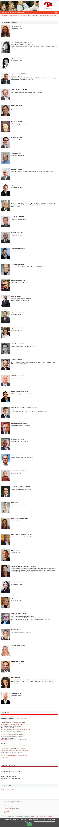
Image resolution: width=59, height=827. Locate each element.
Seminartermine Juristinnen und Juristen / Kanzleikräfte (14, 15)
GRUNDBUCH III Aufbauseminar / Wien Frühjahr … (14, 745)
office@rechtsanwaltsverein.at (13, 808)
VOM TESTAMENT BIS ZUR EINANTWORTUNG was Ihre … (16, 729)
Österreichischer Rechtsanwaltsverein (13, 12)
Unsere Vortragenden (33, 15)
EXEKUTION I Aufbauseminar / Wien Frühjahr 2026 (14, 739)
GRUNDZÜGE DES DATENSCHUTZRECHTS (12, 734)
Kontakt (32, 816)
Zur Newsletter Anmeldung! (8, 789)
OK (29, 824)
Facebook (6, 811)
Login (37, 816)
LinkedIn (6, 813)
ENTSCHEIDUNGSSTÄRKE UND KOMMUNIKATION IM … (16, 750)
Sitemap (41, 816)
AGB (45, 816)
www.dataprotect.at (39, 536)
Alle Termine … (5, 757)
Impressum (50, 816)
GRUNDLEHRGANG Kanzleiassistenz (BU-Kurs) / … (14, 724)
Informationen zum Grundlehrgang (48, 15)
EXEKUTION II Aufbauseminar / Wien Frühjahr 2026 (14, 755)
